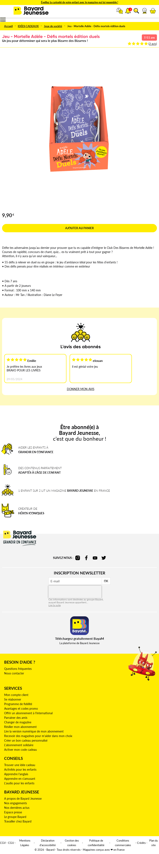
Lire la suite (54, 605)
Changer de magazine (17, 722)
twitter (103, 558)
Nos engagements (15, 803)
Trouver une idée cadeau (19, 765)
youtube (95, 558)
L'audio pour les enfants (19, 783)
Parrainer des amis (15, 717)
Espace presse (13, 812)
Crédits (141, 842)
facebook (86, 558)
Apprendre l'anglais (16, 774)
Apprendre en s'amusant (19, 778)
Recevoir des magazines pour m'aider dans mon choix (38, 736)
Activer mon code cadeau (20, 749)
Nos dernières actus (16, 807)
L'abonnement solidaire (18, 745)
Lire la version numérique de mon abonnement (34, 731)
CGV (3, 842)
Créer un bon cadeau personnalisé (25, 740)
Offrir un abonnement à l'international (28, 713)
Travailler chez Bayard (17, 821)
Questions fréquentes (18, 668)
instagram (77, 558)
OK (106, 581)
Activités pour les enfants (20, 769)
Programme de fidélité (18, 704)
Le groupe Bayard (15, 817)
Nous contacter (14, 673)
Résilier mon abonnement (20, 727)
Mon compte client (16, 695)
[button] (144, 11)
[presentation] (74, 592)
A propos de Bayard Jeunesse (23, 798)
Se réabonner (12, 699)
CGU (11, 842)
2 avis (152, 43)
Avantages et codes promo (21, 708)
